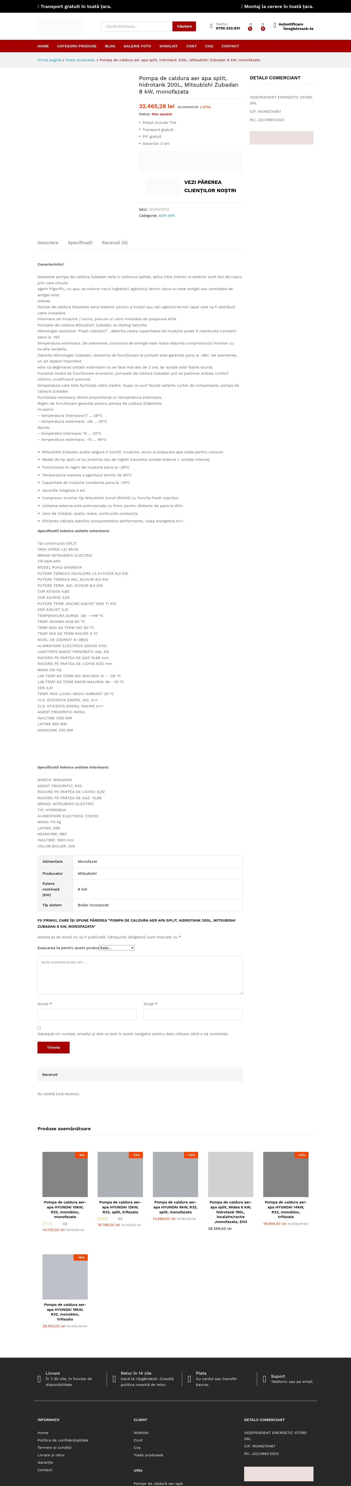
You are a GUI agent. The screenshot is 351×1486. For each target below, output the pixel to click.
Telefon (222, 24)
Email (150, 1004)
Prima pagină (49, 60)
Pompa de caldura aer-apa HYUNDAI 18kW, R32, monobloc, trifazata (65, 1311)
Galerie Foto (137, 46)
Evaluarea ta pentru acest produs (68, 948)
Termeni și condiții (54, 1447)
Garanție (45, 1462)
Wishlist (168, 46)
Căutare (184, 26)
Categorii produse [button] (76, 46)
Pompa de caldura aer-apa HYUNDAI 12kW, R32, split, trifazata (120, 1207)
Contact (230, 46)
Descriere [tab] (48, 242)
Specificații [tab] (80, 242)
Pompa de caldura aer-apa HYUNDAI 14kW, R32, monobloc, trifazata (286, 1209)
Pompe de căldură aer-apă (158, 1483)
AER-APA (167, 215)
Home (43, 46)
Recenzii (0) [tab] (115, 242)
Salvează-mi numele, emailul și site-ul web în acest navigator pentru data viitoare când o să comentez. (133, 1034)
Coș (209, 46)
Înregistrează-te (298, 28)
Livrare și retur (51, 1455)
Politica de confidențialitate (63, 1440)
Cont (191, 46)
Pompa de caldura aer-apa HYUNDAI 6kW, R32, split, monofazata (175, 1207)
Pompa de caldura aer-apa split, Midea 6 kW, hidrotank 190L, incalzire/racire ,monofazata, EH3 (230, 1212)
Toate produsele (80, 60)
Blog (110, 46)
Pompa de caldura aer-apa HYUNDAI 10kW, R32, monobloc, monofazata (65, 1209)
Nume (45, 1004)
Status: (144, 114)
